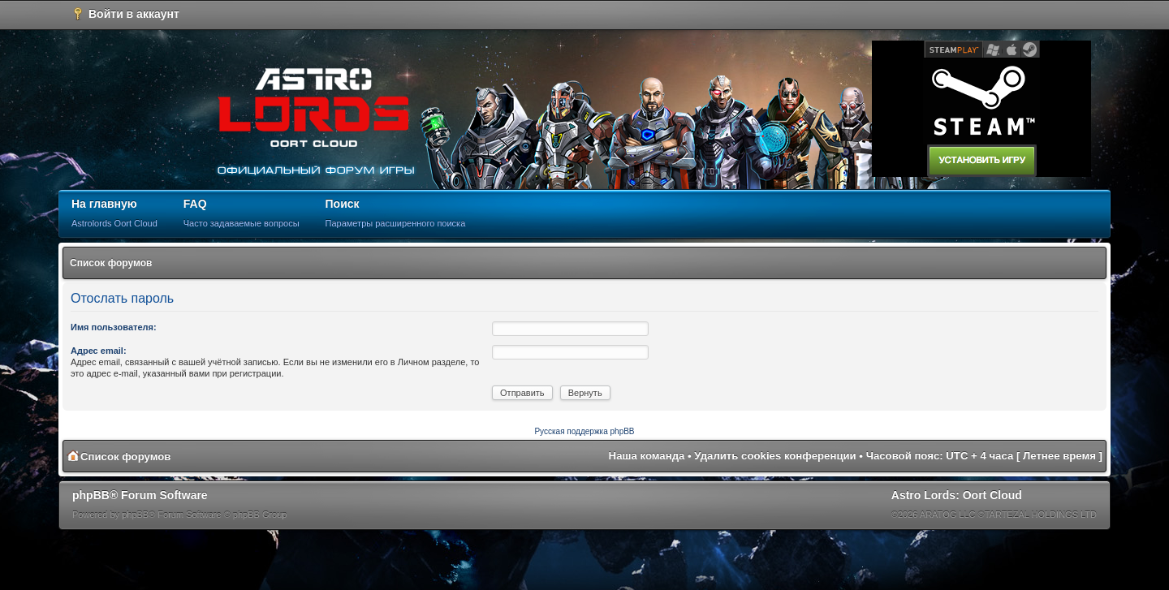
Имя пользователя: (114, 327)
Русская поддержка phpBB (584, 431)
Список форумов (111, 263)
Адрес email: (99, 350)
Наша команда (647, 456)
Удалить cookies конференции (775, 456)
